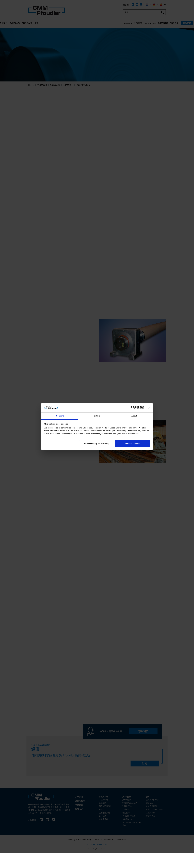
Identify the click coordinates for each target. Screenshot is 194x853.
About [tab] (134, 416)
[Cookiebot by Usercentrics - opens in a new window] (133, 408)
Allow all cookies (132, 443)
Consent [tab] (60, 416)
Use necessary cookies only (96, 443)
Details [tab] (97, 416)
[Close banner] (149, 408)
